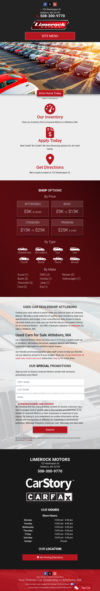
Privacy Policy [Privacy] (59, 577)
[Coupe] (24, 260)
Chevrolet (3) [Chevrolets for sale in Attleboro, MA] (25, 282)
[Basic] (67, 209)
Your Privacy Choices (65, 584)
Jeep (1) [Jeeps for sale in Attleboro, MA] (45, 282)
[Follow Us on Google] (55, 4)
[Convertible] (24, 250)
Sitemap (53, 584)
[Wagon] (75, 260)
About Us (44, 577)
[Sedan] (41, 260)
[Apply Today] (50, 140)
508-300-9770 (52, 16)
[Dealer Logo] (50, 25)
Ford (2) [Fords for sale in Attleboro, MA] (22, 286)
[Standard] (33, 227)
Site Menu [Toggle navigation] (50, 36)
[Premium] (67, 227)
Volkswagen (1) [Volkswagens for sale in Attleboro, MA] (71, 278)
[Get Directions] (50, 165)
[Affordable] (33, 209)
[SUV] (58, 250)
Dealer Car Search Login (33, 584)
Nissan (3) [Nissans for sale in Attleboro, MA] (68, 274)
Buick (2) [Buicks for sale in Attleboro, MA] (23, 278)
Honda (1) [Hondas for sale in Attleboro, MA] (46, 278)
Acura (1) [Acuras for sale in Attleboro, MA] (23, 274)
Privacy (27, 440)
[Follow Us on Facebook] (45, 4)
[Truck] (58, 260)
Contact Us (51, 577)
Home (38, 577)
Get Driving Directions (50, 557)
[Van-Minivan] (75, 250)
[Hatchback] (41, 250)
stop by (56, 358)
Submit (50, 429)
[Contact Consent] (16, 404)
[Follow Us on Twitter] (50, 4)
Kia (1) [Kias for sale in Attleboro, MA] (44, 286)
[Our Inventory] (50, 115)
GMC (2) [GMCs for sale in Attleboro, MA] (45, 274)
